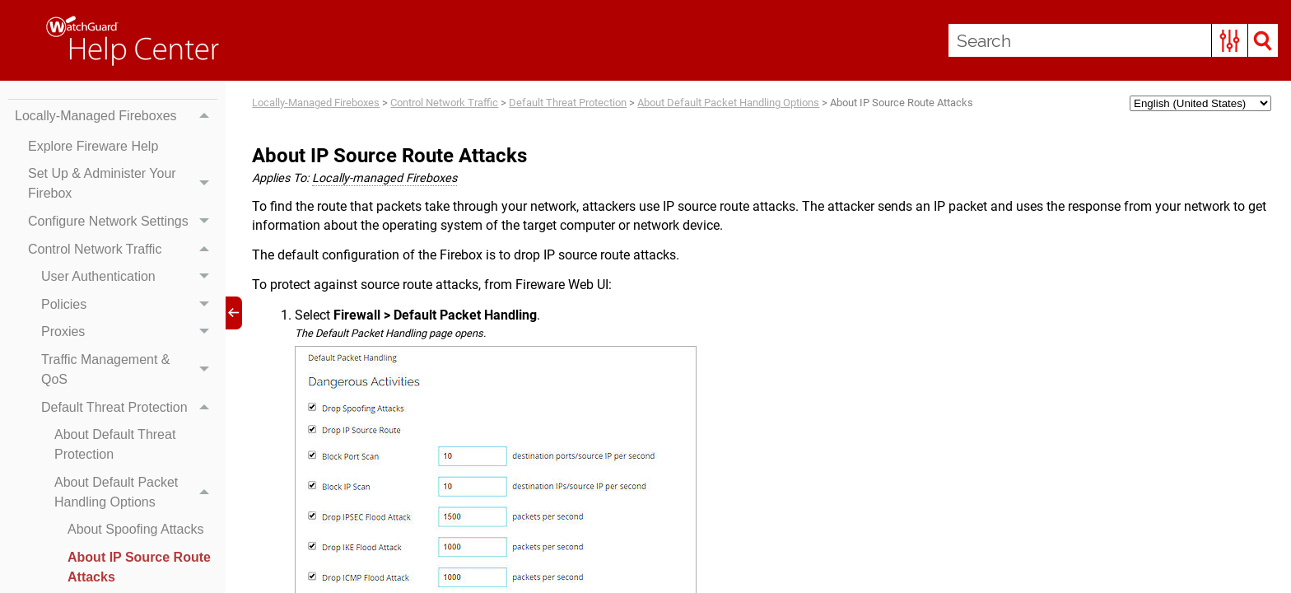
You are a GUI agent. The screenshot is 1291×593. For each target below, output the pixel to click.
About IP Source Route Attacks (139, 567)
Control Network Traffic (122, 250)
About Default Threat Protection (114, 444)
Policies (129, 305)
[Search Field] (1113, 40)
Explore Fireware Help (93, 146)
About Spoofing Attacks (135, 529)
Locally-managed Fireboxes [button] (384, 178)
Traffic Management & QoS (129, 370)
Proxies (129, 333)
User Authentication (129, 277)
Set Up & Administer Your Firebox (122, 184)
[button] (1229, 40)
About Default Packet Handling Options (135, 492)
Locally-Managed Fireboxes (116, 116)
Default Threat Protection (129, 408)
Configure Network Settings (122, 222)
